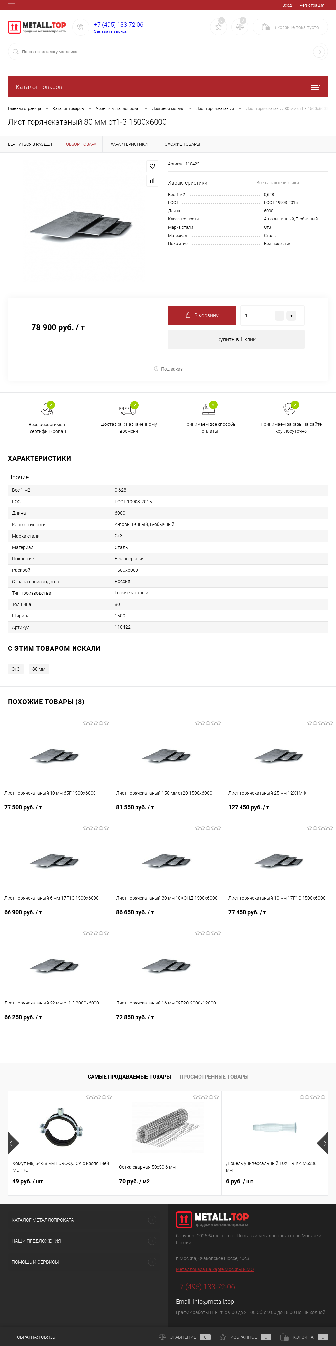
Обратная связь (31, 1337)
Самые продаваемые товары (129, 1077)
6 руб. (239, 1181)
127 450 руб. (280, 811)
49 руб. (27, 1181)
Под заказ (168, 369)
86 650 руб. (167, 916)
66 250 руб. (55, 1021)
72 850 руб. (167, 1021)
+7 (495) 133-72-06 (118, 24)
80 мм (38, 669)
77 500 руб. (55, 811)
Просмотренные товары (214, 1077)
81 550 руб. (167, 811)
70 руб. (134, 1181)
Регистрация (312, 5)
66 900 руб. (55, 916)
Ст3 (16, 669)
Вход (287, 5)
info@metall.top (213, 1301)
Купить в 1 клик (236, 339)
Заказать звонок (110, 31)
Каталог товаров (168, 86)
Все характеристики (277, 182)
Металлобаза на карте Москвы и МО (215, 1269)
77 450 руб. (280, 916)
